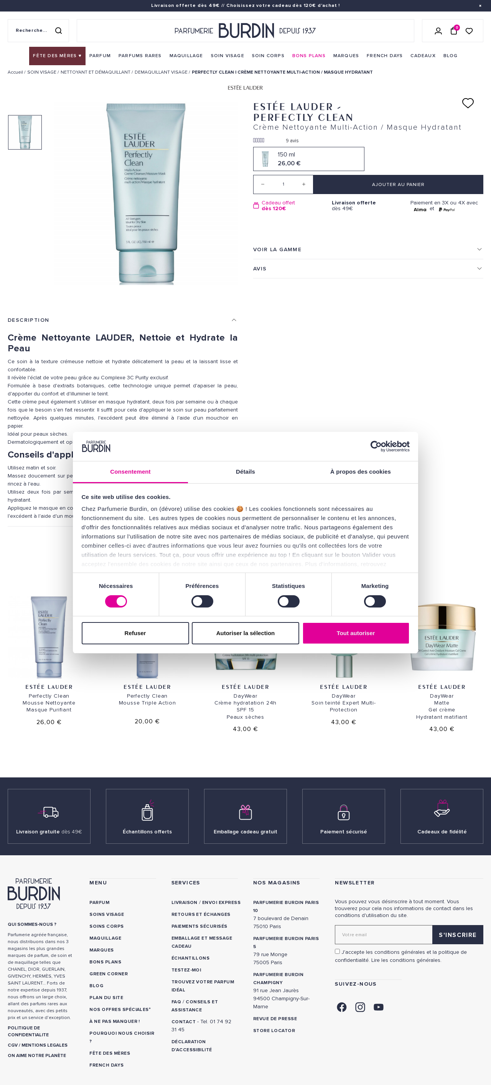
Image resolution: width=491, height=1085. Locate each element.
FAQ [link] (176, 1002)
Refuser (135, 633)
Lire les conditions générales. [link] (406, 960)
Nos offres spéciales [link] (119, 1010)
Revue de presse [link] (275, 1019)
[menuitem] (57, 56)
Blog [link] (96, 986)
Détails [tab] (245, 471)
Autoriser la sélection (245, 633)
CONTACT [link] (183, 1022)
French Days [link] (106, 1065)
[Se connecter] (438, 31)
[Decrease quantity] (262, 184)
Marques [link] (101, 950)
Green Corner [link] (108, 974)
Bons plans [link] (105, 962)
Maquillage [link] (105, 938)
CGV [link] (13, 1045)
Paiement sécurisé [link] (343, 831)
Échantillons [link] (190, 958)
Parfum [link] (99, 903)
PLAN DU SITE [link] (106, 998)
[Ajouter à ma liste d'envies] (468, 103)
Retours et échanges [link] (201, 914)
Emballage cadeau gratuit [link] (245, 831)
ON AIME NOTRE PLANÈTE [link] (37, 1056)
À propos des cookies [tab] (360, 471)
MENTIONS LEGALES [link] (44, 1045)
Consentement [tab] (130, 471)
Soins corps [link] (106, 926)
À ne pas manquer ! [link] (114, 1021)
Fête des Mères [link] (109, 1053)
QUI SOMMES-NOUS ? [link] (32, 924)
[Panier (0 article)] (454, 31)
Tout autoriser (356, 633)
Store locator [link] (274, 1031)
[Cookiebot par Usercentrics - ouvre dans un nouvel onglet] (376, 446)
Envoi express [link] (221, 903)
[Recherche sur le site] (38, 30)
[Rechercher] (58, 31)
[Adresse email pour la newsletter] (409, 934)
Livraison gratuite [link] (49, 831)
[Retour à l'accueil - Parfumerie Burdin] (245, 30)
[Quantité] (283, 184)
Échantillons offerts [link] (147, 831)
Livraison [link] (184, 903)
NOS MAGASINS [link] (276, 882)
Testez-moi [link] (186, 970)
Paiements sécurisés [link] (199, 926)
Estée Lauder (48, 686)
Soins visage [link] (106, 914)
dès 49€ (368, 206)
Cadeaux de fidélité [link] (442, 831)
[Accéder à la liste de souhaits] (469, 30)
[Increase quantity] (303, 184)
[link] (57, 56)
